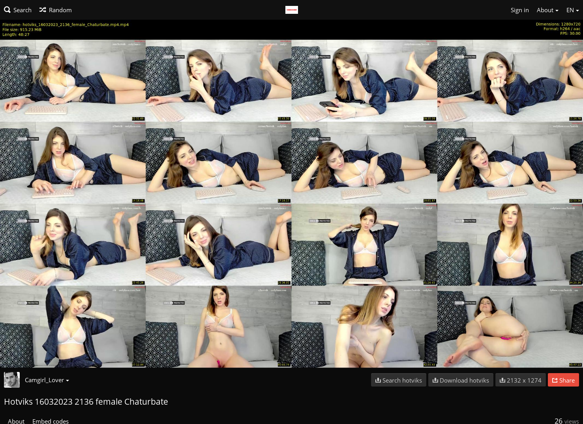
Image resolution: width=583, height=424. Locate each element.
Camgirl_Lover (47, 380)
